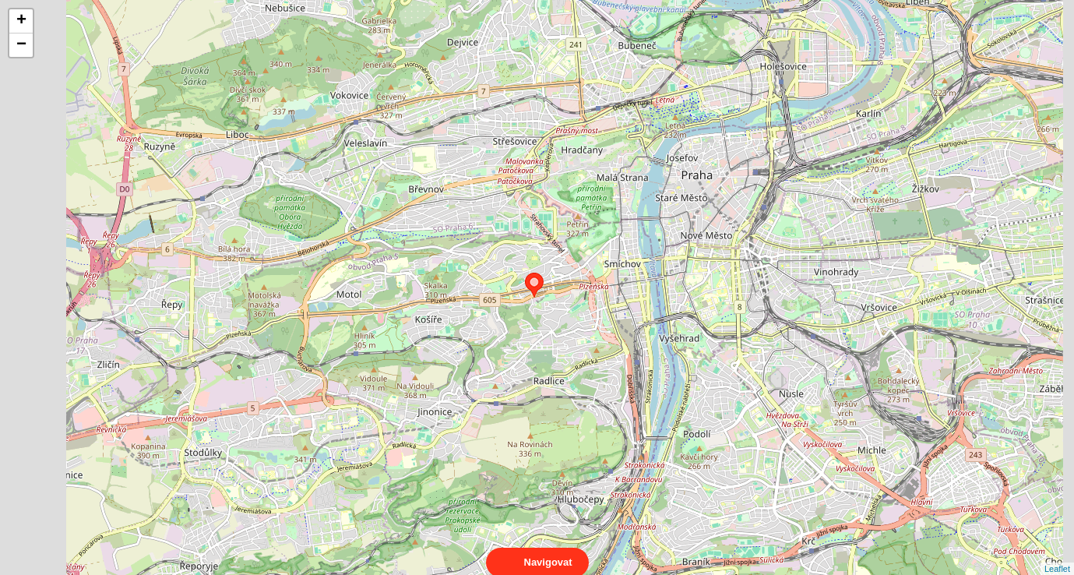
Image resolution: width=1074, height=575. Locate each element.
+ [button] (21, 21)
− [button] (21, 45)
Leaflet (1057, 554)
